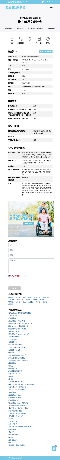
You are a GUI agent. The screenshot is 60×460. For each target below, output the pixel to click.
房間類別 (11, 166)
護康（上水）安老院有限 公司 (18, 326)
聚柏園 (10, 379)
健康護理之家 (12, 368)
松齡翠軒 (11, 432)
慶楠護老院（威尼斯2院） (17, 321)
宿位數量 (11, 76)
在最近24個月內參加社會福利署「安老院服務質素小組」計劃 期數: (20, 114)
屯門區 (10, 302)
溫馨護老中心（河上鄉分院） (18, 329)
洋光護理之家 (12, 421)
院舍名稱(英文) (13, 60)
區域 (9, 66)
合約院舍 (20, 28)
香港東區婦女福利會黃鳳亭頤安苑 (19, 426)
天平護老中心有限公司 (15, 416)
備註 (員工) (12, 160)
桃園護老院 (12, 363)
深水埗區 (37, 297)
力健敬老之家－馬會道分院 (17, 413)
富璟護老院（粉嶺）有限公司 (18, 360)
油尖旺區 (46, 297)
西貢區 (45, 302)
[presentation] (22, 281)
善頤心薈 (11, 352)
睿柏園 (10, 437)
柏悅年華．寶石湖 (14, 374)
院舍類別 (11, 83)
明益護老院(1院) (13, 429)
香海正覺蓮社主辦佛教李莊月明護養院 (21, 384)
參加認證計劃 (12, 106)
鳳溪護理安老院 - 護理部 (16, 445)
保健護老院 (12, 392)
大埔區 (30, 302)
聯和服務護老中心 (14, 434)
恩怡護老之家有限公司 (15, 382)
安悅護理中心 (12, 339)
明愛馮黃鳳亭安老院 (15, 344)
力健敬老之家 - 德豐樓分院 (17, 387)
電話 (9, 69)
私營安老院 (51, 28)
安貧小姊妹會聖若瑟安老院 (17, 347)
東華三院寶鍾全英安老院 (16, 358)
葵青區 (35, 299)
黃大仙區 (20, 299)
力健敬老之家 (12, 315)
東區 (24, 297)
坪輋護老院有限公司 (15, 371)
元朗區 (18, 302)
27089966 (49, 2)
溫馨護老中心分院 (14, 350)
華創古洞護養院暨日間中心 (17, 355)
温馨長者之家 (12, 440)
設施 (9, 183)
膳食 (9, 90)
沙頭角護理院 (12, 424)
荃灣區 (42, 299)
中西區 (10, 297)
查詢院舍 (54, 448)
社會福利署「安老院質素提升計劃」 (20, 109)
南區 (29, 297)
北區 (24, 302)
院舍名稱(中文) (13, 56)
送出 (14, 288)
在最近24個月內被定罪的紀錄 (18, 118)
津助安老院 (8, 28)
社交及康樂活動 (13, 169)
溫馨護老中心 (12, 342)
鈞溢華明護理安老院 (15, 411)
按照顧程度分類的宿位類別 (17, 131)
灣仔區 (18, 297)
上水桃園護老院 (13, 337)
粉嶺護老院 (12, 318)
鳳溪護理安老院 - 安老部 (16, 405)
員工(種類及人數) (14, 152)
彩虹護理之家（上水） (15, 331)
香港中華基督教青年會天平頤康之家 (20, 323)
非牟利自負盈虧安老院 (35, 28)
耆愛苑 (10, 366)
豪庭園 (10, 376)
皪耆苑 (10, 442)
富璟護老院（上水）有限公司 (18, 403)
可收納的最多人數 (14, 140)
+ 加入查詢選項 (45, 51)
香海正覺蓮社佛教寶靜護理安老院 (19, 313)
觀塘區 (28, 299)
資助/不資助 (12, 79)
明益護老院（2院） (14, 400)
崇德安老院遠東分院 (15, 397)
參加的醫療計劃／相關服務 (14, 179)
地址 (9, 86)
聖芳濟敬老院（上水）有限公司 (18, 334)
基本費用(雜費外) (14, 73)
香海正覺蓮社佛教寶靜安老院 (18, 408)
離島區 (10, 304)
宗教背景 (11, 93)
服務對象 (11, 136)
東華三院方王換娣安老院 (16, 389)
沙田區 (37, 302)
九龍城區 (11, 299)
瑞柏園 (10, 419)
